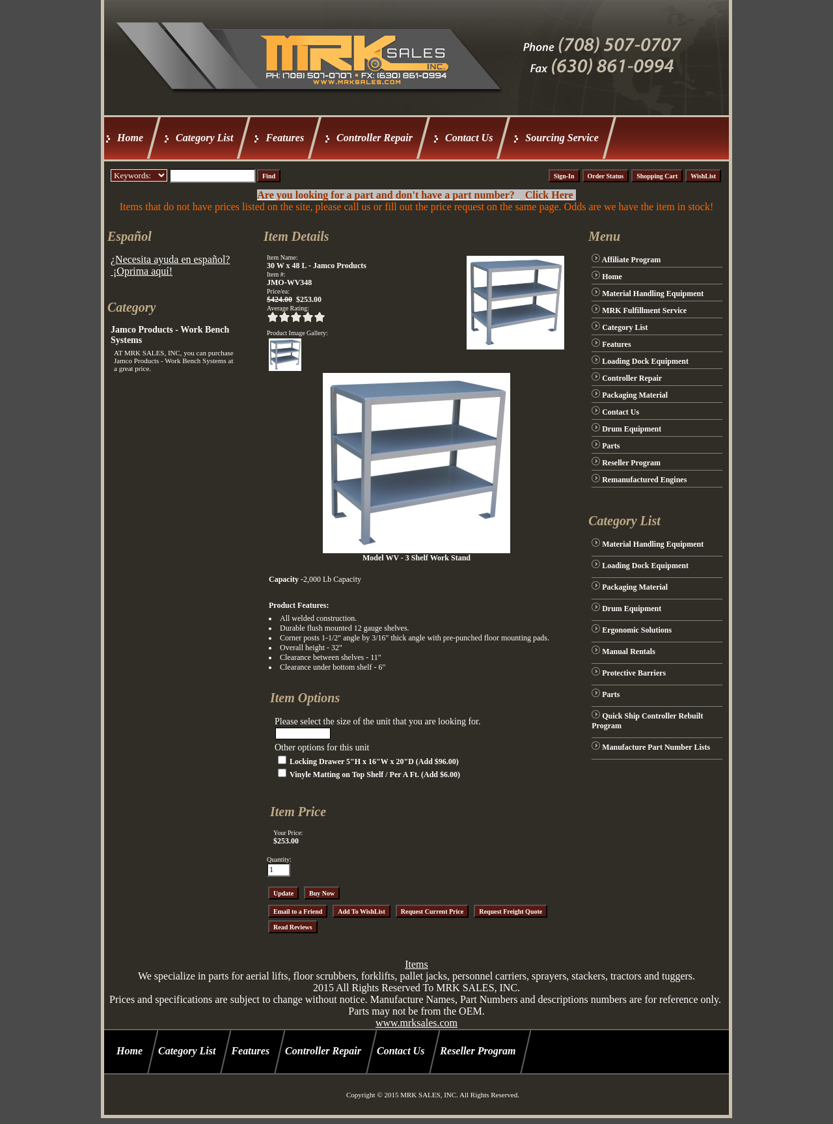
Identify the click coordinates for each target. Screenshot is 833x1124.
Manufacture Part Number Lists (656, 747)
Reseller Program (631, 462)
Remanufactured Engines (644, 479)
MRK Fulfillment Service (644, 310)
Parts (611, 445)
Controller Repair (374, 137)
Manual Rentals (628, 651)
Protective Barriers (634, 673)
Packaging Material (635, 395)
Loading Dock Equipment (645, 361)
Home (130, 137)
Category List (204, 137)
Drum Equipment (631, 428)
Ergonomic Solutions (637, 630)
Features (285, 137)
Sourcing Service (561, 137)
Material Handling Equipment (652, 293)
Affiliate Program (631, 259)
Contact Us (469, 137)
